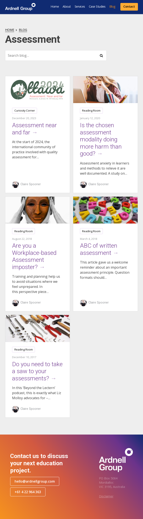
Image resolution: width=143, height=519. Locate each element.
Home (55, 6)
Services (80, 6)
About (67, 6)
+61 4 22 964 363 (28, 492)
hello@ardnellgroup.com (35, 481)
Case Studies (97, 6)
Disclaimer (106, 496)
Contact (129, 6)
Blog (112, 6)
